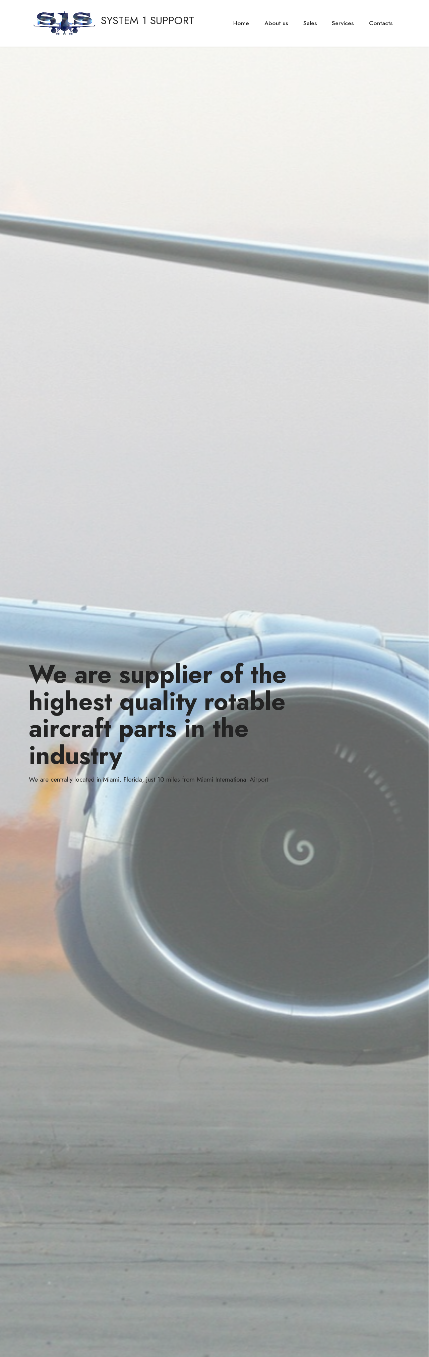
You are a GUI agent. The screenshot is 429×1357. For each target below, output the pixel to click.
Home (241, 23)
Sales (310, 23)
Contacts (380, 23)
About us (276, 23)
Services (343, 23)
